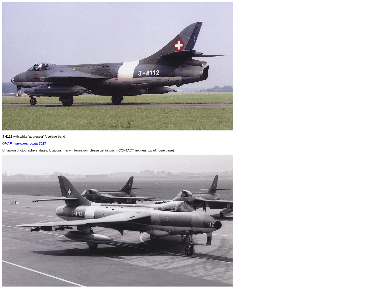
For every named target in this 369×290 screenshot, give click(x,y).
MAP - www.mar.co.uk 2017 (25, 143)
